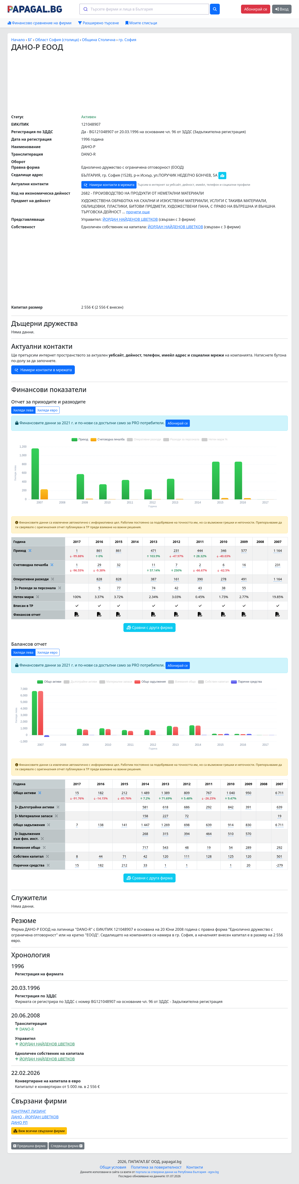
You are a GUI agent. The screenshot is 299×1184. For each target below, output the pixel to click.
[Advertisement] (149, 82)
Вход (281, 9)
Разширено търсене (98, 22)
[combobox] (144, 9)
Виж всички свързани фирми (39, 1131)
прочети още (138, 211)
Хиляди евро (47, 410)
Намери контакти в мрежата (108, 184)
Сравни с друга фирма (149, 627)
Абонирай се (255, 9)
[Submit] (85, 9)
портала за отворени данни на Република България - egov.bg (177, 1172)
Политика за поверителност (156, 1167)
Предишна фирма (29, 1146)
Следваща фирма (66, 1146)
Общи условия (113, 1167)
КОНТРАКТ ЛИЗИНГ (28, 1111)
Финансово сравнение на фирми (40, 22)
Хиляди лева (23, 410)
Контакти (194, 1167)
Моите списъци (141, 22)
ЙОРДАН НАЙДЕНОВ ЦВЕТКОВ (130, 219)
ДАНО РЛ (19, 1122)
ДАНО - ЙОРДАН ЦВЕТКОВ (35, 1117)
